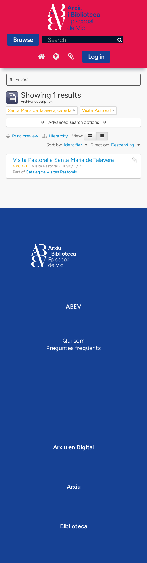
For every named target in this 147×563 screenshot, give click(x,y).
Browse (23, 39)
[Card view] (90, 136)
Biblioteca (73, 526)
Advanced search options (73, 122)
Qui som (74, 340)
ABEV (73, 306)
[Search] (82, 39)
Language (56, 56)
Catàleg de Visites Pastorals (51, 172)
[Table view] (102, 136)
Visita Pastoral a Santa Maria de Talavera (63, 159)
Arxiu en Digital (73, 447)
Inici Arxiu (41, 56)
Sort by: (54, 145)
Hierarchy (55, 136)
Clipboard (71, 56)
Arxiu (74, 486)
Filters (18, 79)
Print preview (22, 136)
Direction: (99, 145)
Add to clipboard (135, 160)
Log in (96, 56)
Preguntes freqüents (73, 348)
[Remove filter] (74, 110)
